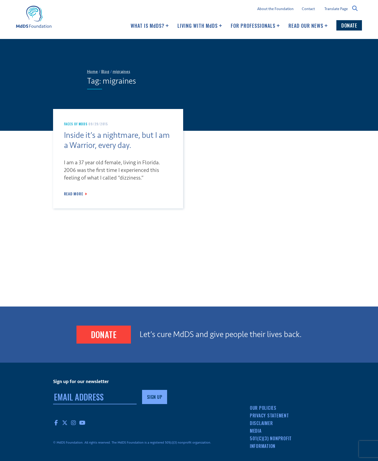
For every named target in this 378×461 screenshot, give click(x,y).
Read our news (308, 25)
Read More (73, 193)
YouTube (82, 422)
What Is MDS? (150, 25)
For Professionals (255, 25)
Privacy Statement (269, 415)
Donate (349, 25)
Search (355, 8)
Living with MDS (199, 25)
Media (256, 430)
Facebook (56, 422)
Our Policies (263, 408)
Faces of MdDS (76, 124)
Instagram (73, 422)
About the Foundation (275, 9)
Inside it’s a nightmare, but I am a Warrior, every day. (117, 140)
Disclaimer (261, 423)
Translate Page (336, 9)
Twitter (65, 422)
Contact (308, 9)
